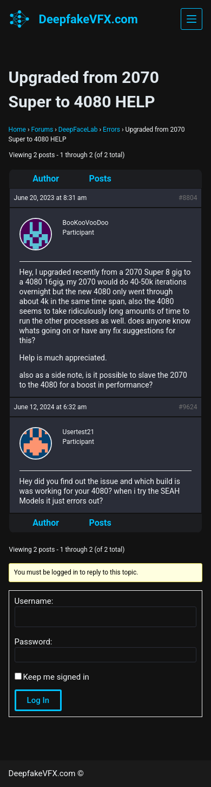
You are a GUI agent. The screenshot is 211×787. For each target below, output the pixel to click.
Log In (38, 700)
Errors (111, 129)
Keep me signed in (56, 677)
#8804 (188, 198)
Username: (34, 601)
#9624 (188, 407)
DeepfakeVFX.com (88, 19)
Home (17, 129)
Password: (33, 642)
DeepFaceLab (78, 129)
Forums (42, 129)
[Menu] (191, 19)
